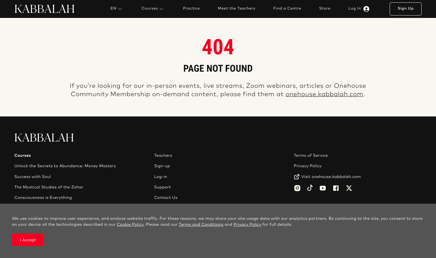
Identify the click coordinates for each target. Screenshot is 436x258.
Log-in (160, 177)
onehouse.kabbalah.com (324, 94)
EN (116, 9)
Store (325, 8)
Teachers (163, 155)
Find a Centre (287, 8)
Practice (191, 8)
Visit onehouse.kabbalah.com (331, 177)
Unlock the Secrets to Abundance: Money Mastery (65, 166)
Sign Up (406, 8)
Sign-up (162, 166)
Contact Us (166, 198)
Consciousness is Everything (43, 198)
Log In (360, 9)
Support (162, 187)
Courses (153, 9)
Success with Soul (32, 177)
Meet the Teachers (237, 8)
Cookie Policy (130, 224)
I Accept (28, 240)
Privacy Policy (308, 166)
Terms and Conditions (201, 224)
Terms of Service (311, 155)
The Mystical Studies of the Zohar (48, 187)
